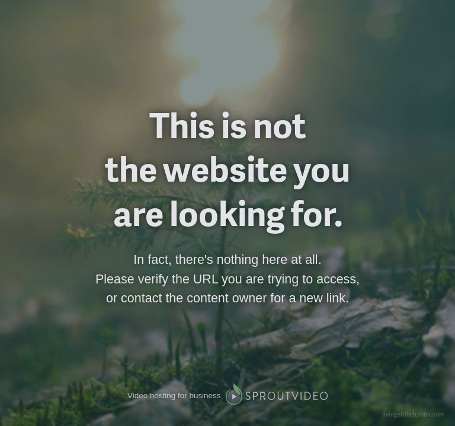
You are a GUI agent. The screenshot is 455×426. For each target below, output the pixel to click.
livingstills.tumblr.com (413, 413)
